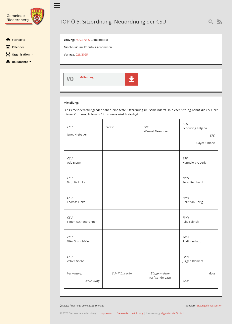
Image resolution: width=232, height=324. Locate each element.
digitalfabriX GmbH (172, 313)
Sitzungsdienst (209, 305)
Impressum (106, 313)
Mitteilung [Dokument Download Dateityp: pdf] (86, 77)
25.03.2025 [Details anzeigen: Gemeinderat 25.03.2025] (82, 40)
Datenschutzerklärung (130, 313)
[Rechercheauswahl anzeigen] (211, 22)
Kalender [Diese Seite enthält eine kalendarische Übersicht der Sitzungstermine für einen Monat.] (15, 47)
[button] (25, 54)
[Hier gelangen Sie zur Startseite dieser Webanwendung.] (25, 16)
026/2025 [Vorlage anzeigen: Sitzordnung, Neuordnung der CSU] (82, 54)
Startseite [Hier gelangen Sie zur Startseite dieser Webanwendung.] (15, 40)
